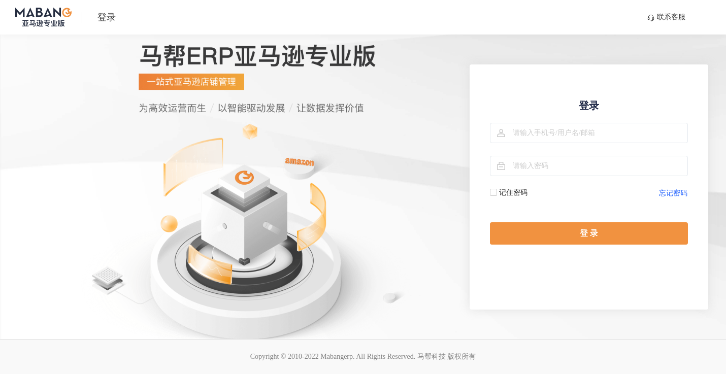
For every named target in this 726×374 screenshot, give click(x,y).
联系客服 (666, 17)
